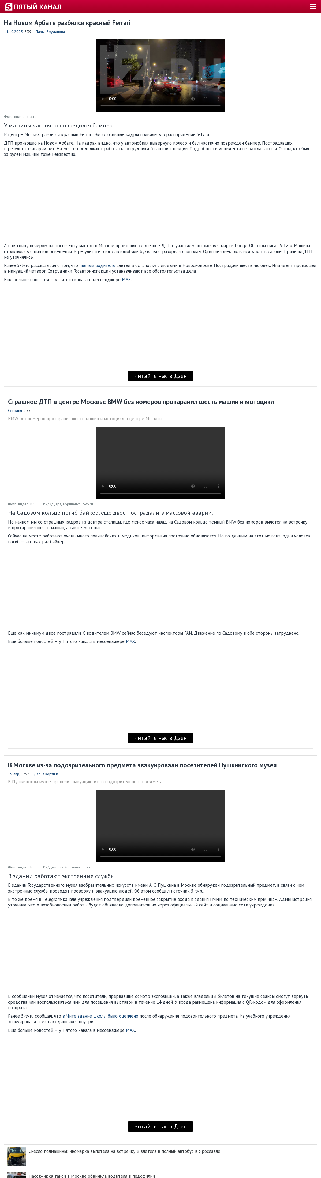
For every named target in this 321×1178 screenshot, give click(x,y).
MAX (126, 280)
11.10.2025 (13, 31)
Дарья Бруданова (50, 31)
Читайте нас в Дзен (160, 375)
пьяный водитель (97, 265)
